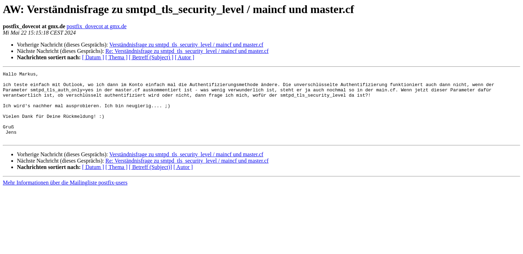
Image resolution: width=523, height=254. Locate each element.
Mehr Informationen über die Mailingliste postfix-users (65, 196)
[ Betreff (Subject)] (150, 181)
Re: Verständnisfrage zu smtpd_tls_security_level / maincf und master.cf (187, 51)
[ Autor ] (184, 57)
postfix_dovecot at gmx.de (96, 26)
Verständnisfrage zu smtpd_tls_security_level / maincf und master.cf (186, 45)
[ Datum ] (93, 57)
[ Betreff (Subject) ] (151, 57)
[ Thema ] (117, 57)
